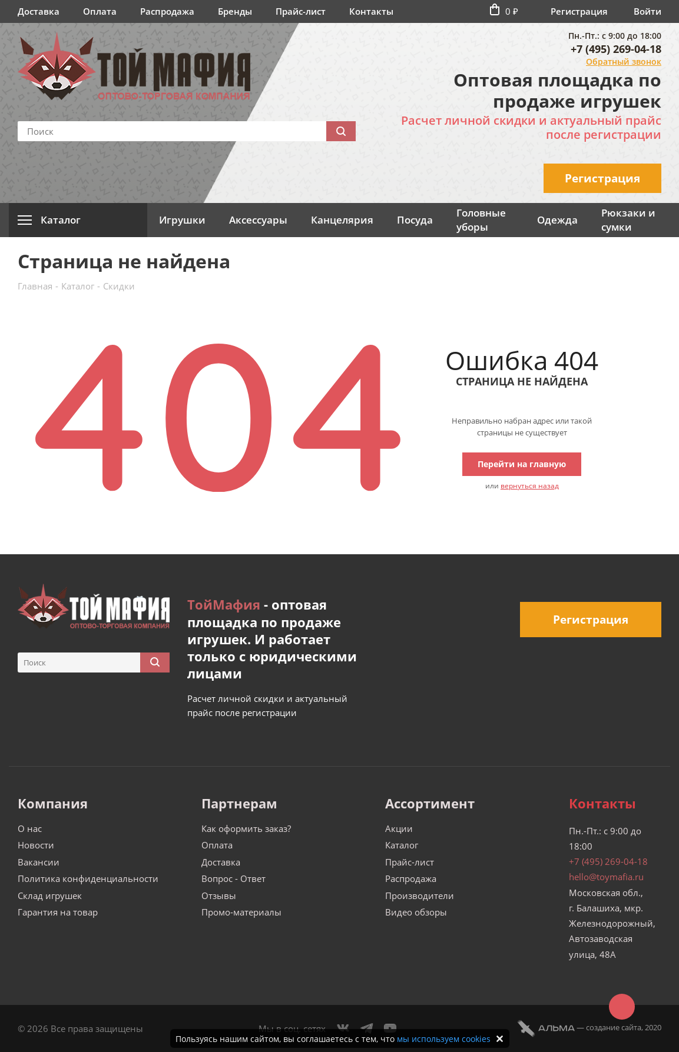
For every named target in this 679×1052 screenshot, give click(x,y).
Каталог (401, 845)
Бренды (235, 11)
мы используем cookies (444, 1038)
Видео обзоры (416, 912)
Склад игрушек (50, 895)
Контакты (371, 11)
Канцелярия (342, 220)
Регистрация (579, 11)
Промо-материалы (241, 912)
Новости (36, 845)
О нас (30, 828)
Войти (647, 11)
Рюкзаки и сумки (628, 220)
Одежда (557, 220)
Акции (399, 828)
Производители (419, 895)
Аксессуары (258, 220)
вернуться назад (530, 486)
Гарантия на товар (58, 912)
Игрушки (182, 220)
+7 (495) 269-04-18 (616, 49)
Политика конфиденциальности (88, 878)
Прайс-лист (301, 11)
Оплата (100, 11)
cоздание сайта (613, 1027)
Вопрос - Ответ (233, 878)
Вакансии (38, 862)
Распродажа (167, 11)
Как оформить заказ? (246, 828)
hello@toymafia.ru (606, 877)
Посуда (415, 220)
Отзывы (218, 895)
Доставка (38, 11)
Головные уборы (481, 220)
